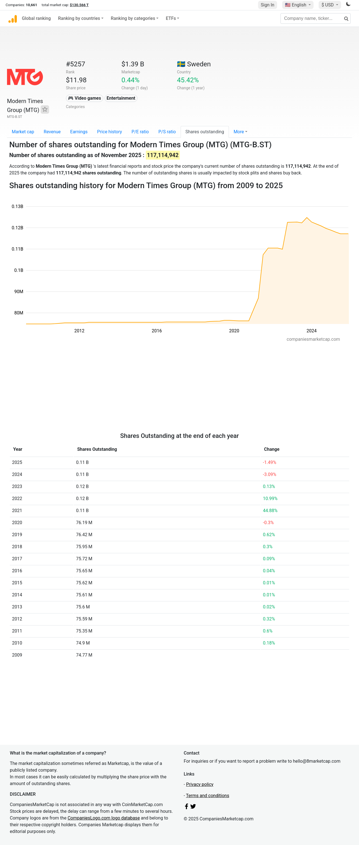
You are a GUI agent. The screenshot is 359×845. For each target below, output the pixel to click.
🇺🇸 (296, 5)
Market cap (23, 131)
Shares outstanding (204, 131)
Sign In (267, 5)
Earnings (79, 131)
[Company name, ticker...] (315, 18)
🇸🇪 (194, 64)
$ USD (328, 5)
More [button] (239, 131)
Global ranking (36, 18)
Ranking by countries (79, 18)
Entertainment (121, 98)
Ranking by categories (133, 18)
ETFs (171, 18)
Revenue (52, 131)
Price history (109, 131)
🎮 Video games (84, 98)
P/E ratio (140, 131)
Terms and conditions (207, 795)
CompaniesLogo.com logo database (104, 818)
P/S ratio (167, 131)
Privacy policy (199, 784)
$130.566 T (79, 5)
